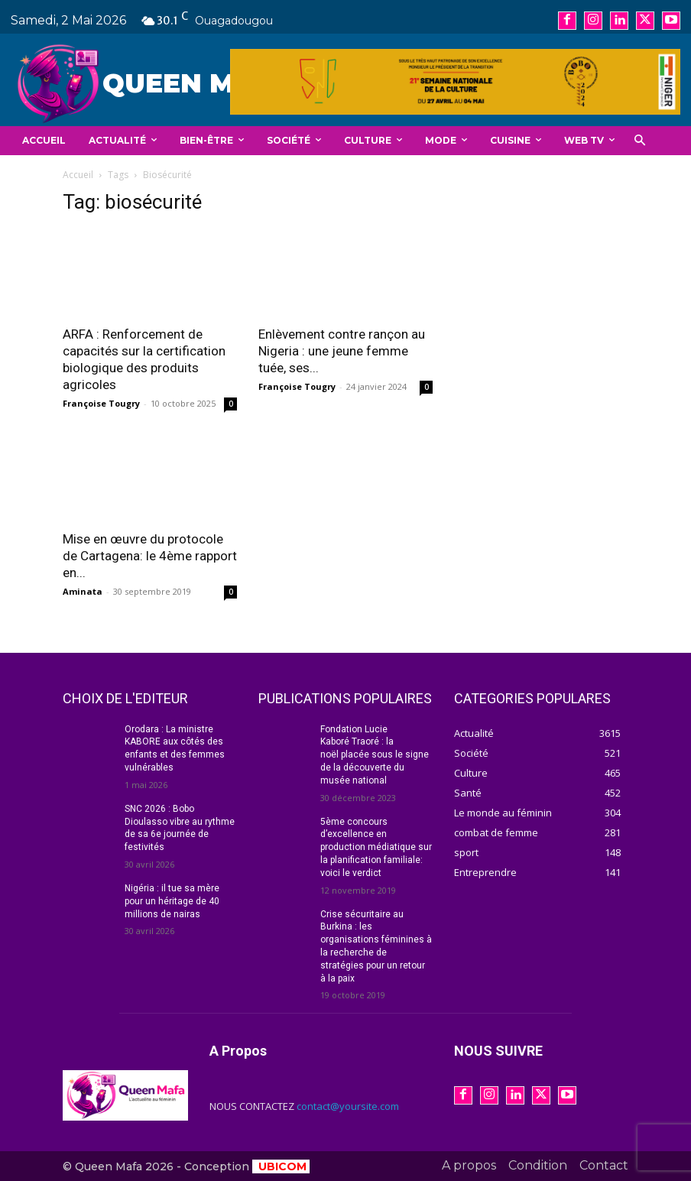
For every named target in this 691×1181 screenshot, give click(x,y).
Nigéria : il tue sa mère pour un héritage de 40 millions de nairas (172, 901)
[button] (639, 141)
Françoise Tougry (101, 403)
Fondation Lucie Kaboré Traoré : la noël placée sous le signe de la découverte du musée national (374, 755)
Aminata (82, 591)
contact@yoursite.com (348, 1106)
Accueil (78, 174)
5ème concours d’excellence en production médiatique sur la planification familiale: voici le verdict (376, 847)
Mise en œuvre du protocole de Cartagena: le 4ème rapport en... (150, 555)
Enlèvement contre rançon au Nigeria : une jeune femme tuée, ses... (341, 350)
